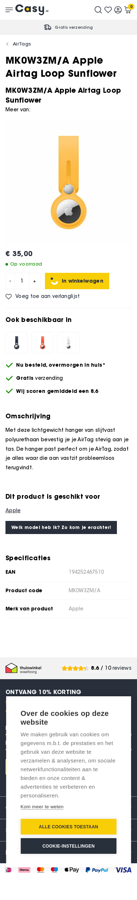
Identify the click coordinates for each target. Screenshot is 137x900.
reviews (122, 668)
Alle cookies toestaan (68, 826)
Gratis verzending (74, 27)
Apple (13, 510)
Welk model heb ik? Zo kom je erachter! (61, 527)
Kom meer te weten (42, 806)
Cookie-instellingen (68, 846)
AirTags (22, 44)
